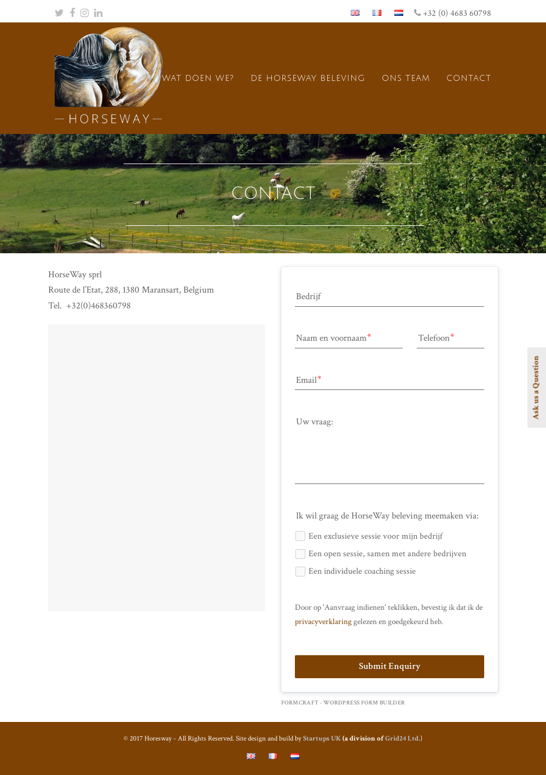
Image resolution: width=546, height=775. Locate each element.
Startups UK (322, 738)
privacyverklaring (323, 621)
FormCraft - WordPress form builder (343, 703)
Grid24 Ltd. (402, 738)
